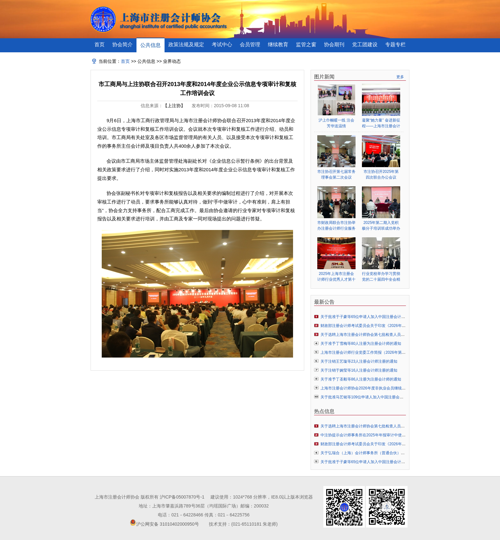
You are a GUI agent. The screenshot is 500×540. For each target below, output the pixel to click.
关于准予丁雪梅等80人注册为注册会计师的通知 (360, 343)
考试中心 (222, 44)
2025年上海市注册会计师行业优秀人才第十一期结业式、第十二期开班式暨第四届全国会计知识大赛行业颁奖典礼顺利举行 (336, 276)
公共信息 (150, 45)
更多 (400, 77)
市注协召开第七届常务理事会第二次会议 (336, 174)
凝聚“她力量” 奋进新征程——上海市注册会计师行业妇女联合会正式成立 (381, 123)
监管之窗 (306, 44)
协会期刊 (334, 44)
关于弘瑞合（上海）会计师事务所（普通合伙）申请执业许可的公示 (377, 453)
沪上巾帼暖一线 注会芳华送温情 (336, 123)
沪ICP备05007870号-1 (182, 496)
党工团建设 (365, 44)
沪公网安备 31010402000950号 (167, 524)
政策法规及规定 (186, 44)
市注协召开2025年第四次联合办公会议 (381, 174)
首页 (99, 44)
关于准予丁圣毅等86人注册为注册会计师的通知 (360, 379)
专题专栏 (395, 44)
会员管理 (250, 44)
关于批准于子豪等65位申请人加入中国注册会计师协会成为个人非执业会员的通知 (389, 316)
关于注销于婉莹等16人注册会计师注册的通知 (358, 370)
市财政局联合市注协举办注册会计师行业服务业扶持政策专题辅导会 (336, 225)
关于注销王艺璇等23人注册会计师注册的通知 (358, 361)
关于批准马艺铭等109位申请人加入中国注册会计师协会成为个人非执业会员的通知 (390, 397)
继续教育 (278, 44)
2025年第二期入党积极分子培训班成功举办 (381, 225)
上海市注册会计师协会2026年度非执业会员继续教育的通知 (370, 388)
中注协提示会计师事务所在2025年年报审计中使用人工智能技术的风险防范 (384, 435)
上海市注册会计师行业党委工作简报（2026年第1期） (365, 352)
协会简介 (122, 44)
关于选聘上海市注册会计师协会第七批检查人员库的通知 (368, 334)
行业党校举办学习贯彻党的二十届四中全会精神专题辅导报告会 (381, 276)
